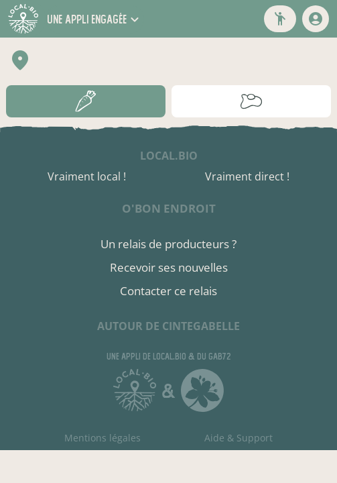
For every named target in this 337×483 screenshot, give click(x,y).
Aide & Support (238, 437)
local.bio (169, 155)
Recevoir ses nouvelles (169, 267)
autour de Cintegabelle (168, 326)
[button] (95, 19)
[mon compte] (315, 18)
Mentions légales (102, 437)
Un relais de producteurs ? (168, 244)
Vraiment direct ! (247, 176)
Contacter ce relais (168, 291)
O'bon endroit (169, 208)
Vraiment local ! (87, 176)
